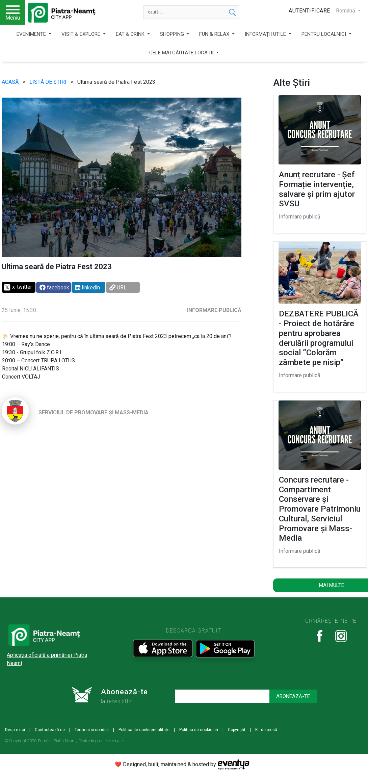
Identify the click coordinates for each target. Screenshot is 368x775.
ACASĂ (11, 82)
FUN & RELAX (215, 34)
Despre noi (15, 729)
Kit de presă (266, 729)
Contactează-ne (50, 729)
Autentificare (309, 10)
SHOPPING (172, 34)
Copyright (236, 729)
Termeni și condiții (92, 729)
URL (118, 287)
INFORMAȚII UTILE (266, 34)
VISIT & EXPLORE (81, 34)
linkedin (87, 287)
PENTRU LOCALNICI (324, 34)
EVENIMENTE (32, 34)
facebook (54, 287)
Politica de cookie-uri (198, 729)
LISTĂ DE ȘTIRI (48, 82)
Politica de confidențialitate (144, 729)
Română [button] (346, 10)
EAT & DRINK (131, 34)
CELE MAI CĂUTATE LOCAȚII (182, 53)
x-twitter (17, 287)
